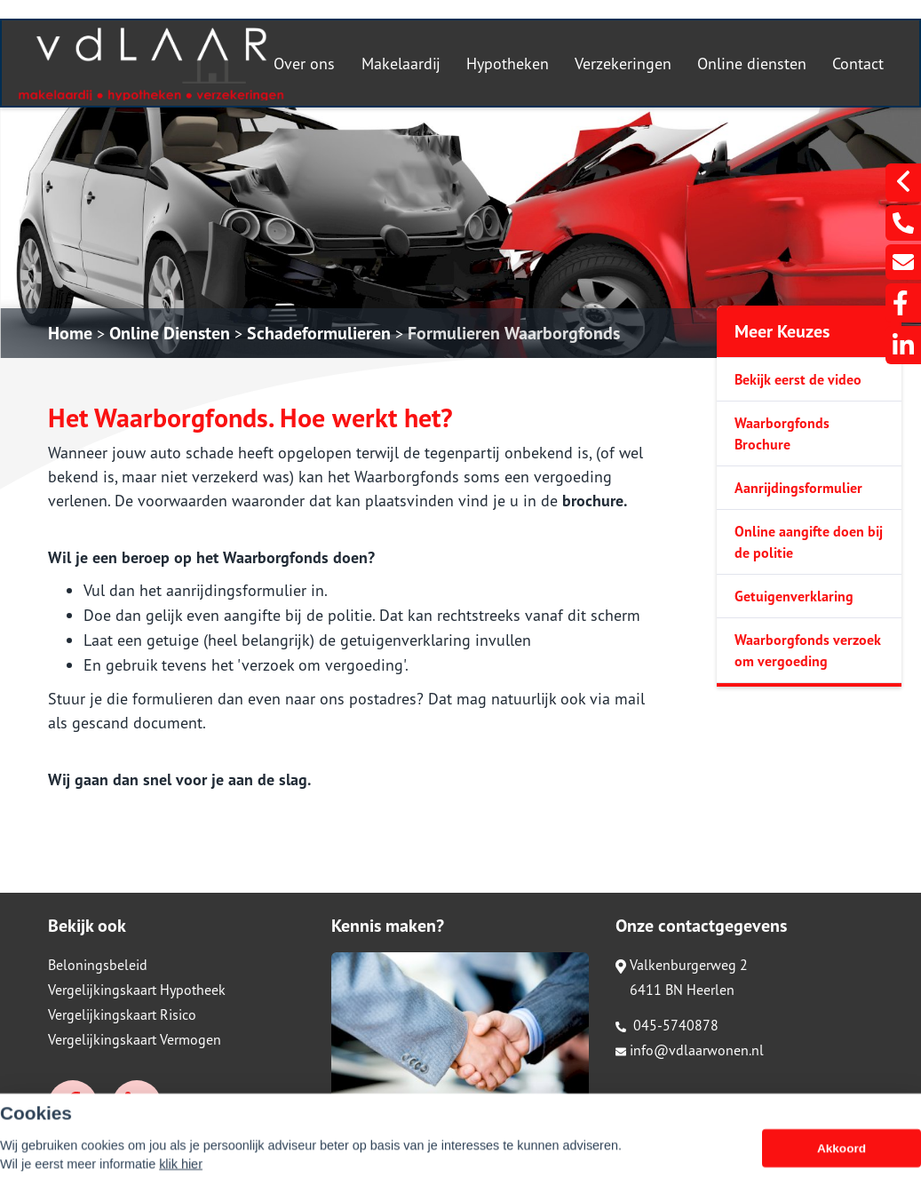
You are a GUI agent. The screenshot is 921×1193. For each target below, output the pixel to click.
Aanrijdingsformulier (798, 488)
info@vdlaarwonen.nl (689, 1050)
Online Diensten (169, 333)
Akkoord (841, 1171)
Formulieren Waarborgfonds (514, 333)
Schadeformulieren (319, 333)
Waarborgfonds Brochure (782, 433)
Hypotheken (507, 63)
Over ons (304, 63)
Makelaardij (401, 63)
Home (70, 333)
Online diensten (751, 63)
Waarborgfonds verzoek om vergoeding (807, 650)
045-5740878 (667, 1025)
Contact (858, 63)
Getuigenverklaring (794, 596)
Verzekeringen (623, 63)
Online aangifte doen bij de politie (808, 541)
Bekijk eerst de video (797, 379)
